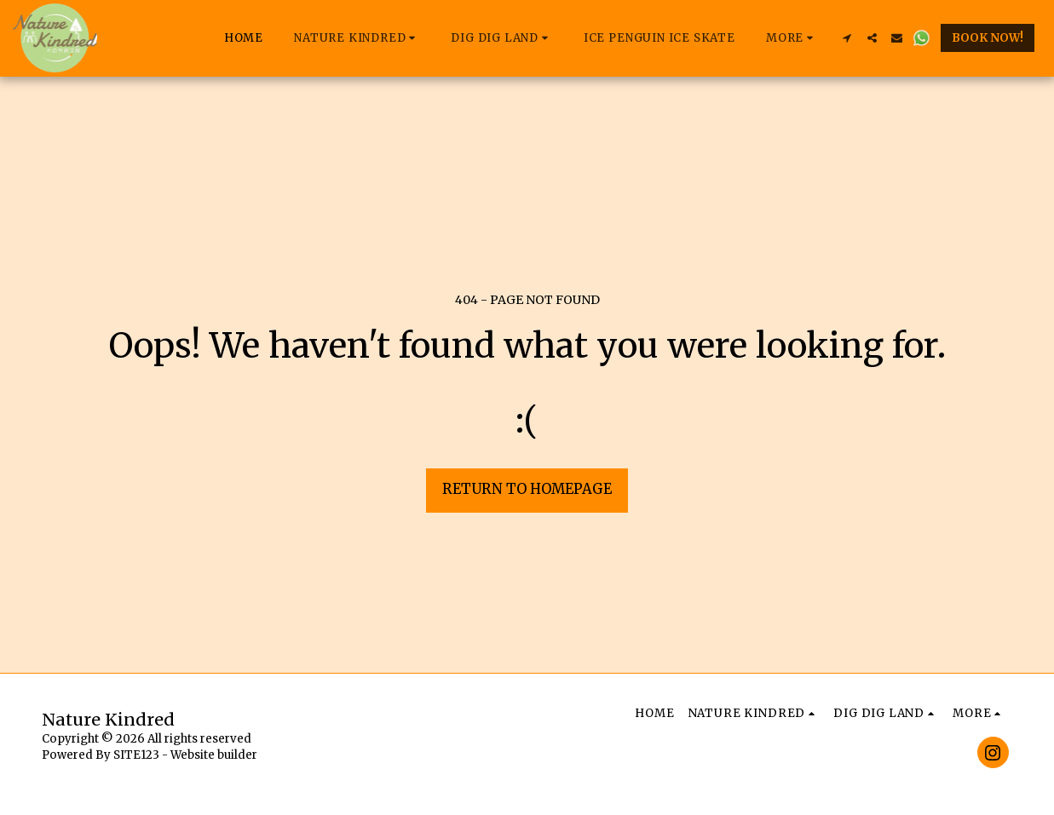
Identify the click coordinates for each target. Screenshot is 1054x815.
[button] (357, 38)
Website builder (213, 755)
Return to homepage (527, 489)
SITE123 (136, 755)
